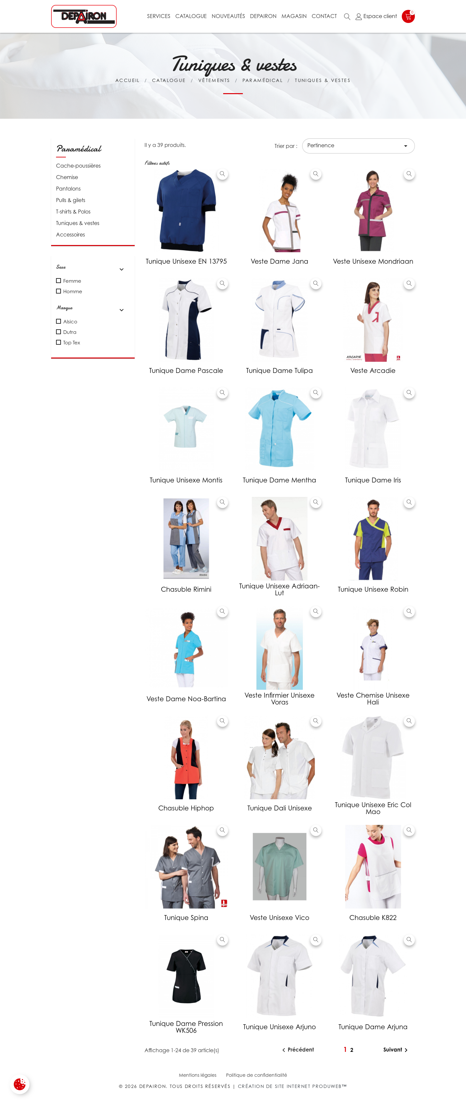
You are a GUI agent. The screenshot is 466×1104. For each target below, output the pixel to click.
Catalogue (191, 16)
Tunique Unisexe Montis (186, 480)
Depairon (263, 16)
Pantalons (68, 188)
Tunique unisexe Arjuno (279, 1027)
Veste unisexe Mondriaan (373, 261)
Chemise (67, 177)
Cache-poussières (78, 165)
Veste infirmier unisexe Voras (279, 698)
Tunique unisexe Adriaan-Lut (279, 589)
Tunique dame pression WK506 (186, 1027)
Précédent (297, 1050)
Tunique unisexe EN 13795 (186, 261)
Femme (72, 281)
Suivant (396, 1050)
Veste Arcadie (373, 371)
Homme (72, 291)
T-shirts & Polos (73, 211)
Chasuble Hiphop (186, 808)
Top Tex (71, 342)
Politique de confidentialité (256, 1075)
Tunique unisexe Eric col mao (373, 808)
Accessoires (70, 234)
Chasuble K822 (373, 918)
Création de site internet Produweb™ (292, 1086)
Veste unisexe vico (279, 918)
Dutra (69, 332)
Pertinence (358, 146)
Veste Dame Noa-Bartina (186, 699)
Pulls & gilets (70, 200)
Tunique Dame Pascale (186, 371)
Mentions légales (197, 1075)
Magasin (294, 16)
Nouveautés (228, 16)
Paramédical (78, 148)
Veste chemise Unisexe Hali (373, 698)
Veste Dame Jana (279, 261)
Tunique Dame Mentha (279, 480)
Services (158, 16)
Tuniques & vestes (77, 223)
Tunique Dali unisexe (279, 808)
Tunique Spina (186, 918)
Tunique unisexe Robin (373, 589)
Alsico (70, 321)
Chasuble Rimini (186, 589)
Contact (324, 16)
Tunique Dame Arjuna (373, 1027)
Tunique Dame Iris (373, 480)
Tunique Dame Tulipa (279, 371)
